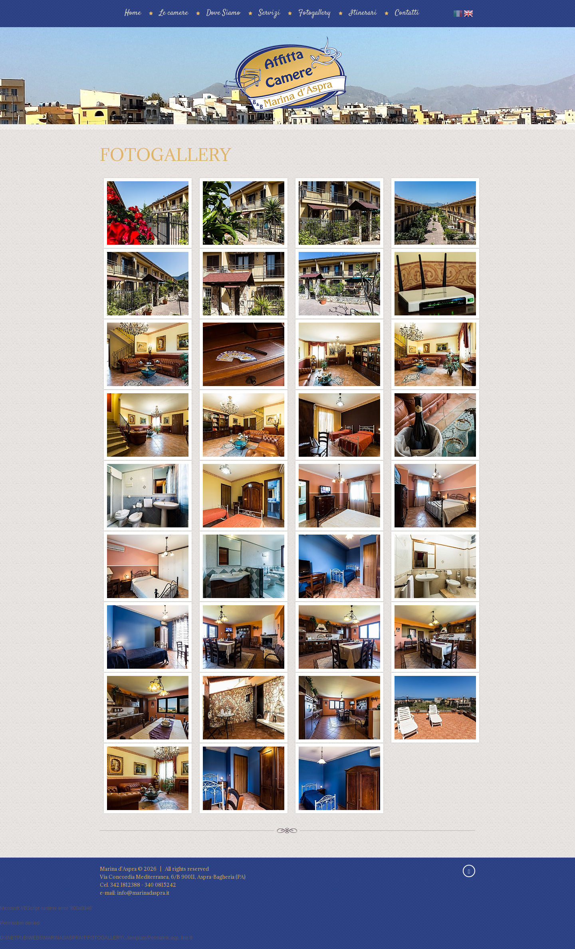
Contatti (407, 13)
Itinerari (363, 13)
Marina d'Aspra (118, 869)
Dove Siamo (223, 13)
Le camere (173, 13)
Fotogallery (314, 13)
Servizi (269, 13)
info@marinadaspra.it (143, 893)
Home (133, 13)
